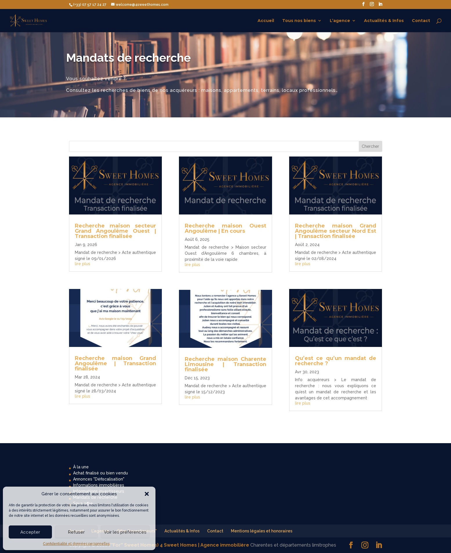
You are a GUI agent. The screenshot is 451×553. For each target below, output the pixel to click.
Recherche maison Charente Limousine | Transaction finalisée (225, 364)
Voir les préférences (125, 532)
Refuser (76, 532)
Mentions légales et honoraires (261, 531)
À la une (81, 467)
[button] (147, 494)
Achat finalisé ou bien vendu (100, 473)
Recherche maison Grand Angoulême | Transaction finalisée (115, 363)
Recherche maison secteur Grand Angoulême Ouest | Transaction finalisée (115, 231)
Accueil (266, 21)
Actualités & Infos (384, 21)
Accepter (30, 532)
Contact (421, 21)
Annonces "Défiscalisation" (98, 479)
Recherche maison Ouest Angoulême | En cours (225, 228)
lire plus (82, 263)
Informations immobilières (98, 485)
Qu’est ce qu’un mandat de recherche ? (335, 361)
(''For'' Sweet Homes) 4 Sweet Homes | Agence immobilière (179, 545)
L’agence (340, 21)
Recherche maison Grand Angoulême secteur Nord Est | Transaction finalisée (335, 231)
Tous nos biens (299, 21)
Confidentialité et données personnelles (76, 544)
